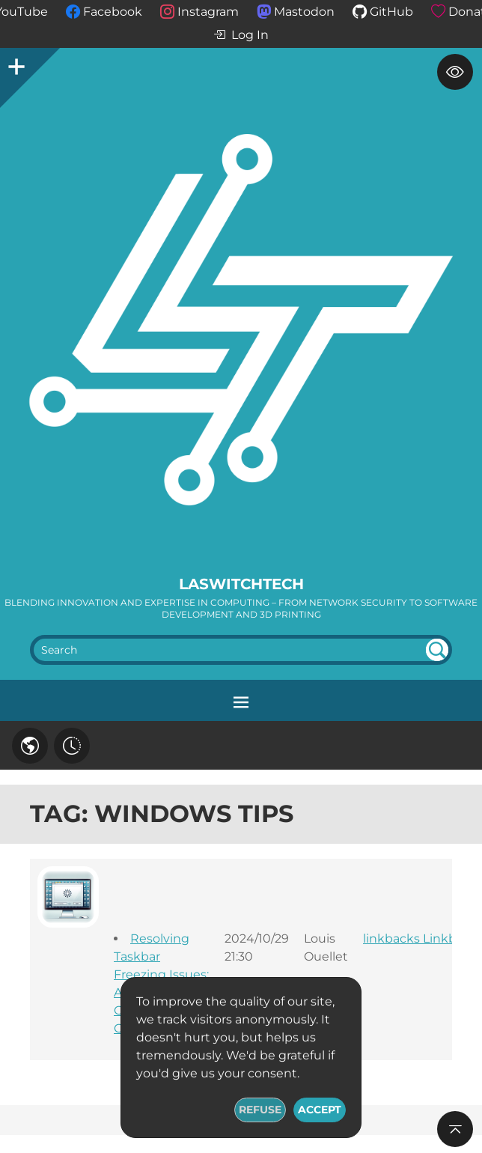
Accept (319, 1109)
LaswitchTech (241, 584)
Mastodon (304, 11)
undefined (437, 650)
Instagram (208, 11)
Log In (241, 35)
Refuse (260, 1109)
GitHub (391, 11)
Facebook (112, 11)
